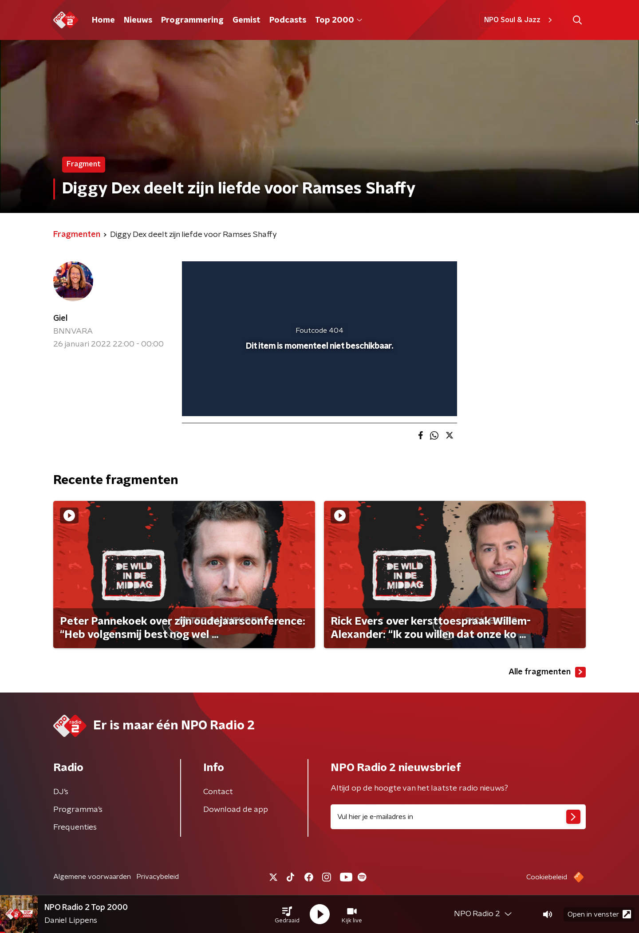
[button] (287, 914)
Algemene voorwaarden (92, 876)
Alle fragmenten (547, 672)
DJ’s (60, 792)
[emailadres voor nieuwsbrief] (458, 816)
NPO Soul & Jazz (519, 20)
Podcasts (287, 20)
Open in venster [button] (599, 914)
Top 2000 (338, 20)
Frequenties (75, 827)
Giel (60, 319)
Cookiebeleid (546, 877)
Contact (218, 792)
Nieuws (138, 20)
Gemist (246, 20)
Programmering (192, 20)
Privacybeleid (157, 876)
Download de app (235, 810)
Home (103, 20)
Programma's (78, 810)
